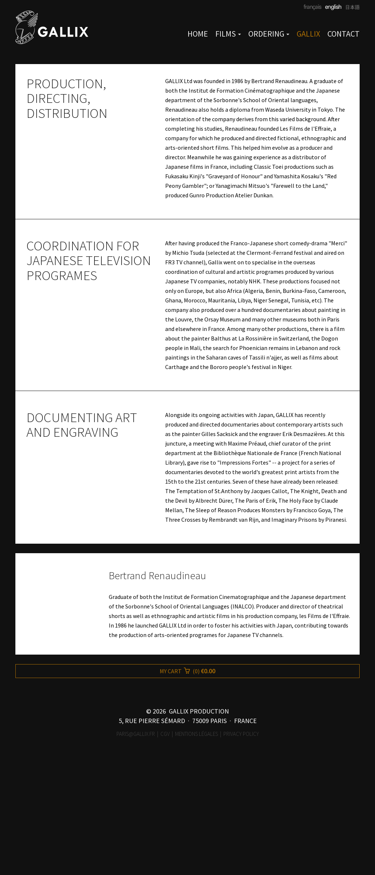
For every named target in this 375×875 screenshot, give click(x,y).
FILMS (228, 34)
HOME (198, 34)
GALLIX (308, 34)
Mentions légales (196, 851)
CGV (165, 851)
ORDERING (268, 34)
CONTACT (343, 34)
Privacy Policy (241, 851)
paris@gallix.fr (135, 851)
